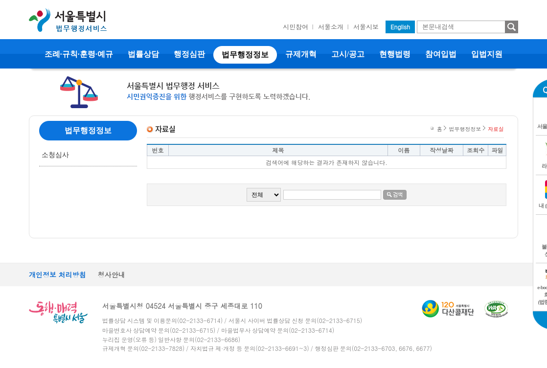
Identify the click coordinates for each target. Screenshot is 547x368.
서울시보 (366, 26)
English (400, 27)
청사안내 (111, 274)
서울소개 (330, 26)
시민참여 (295, 26)
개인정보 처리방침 (57, 274)
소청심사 (55, 155)
